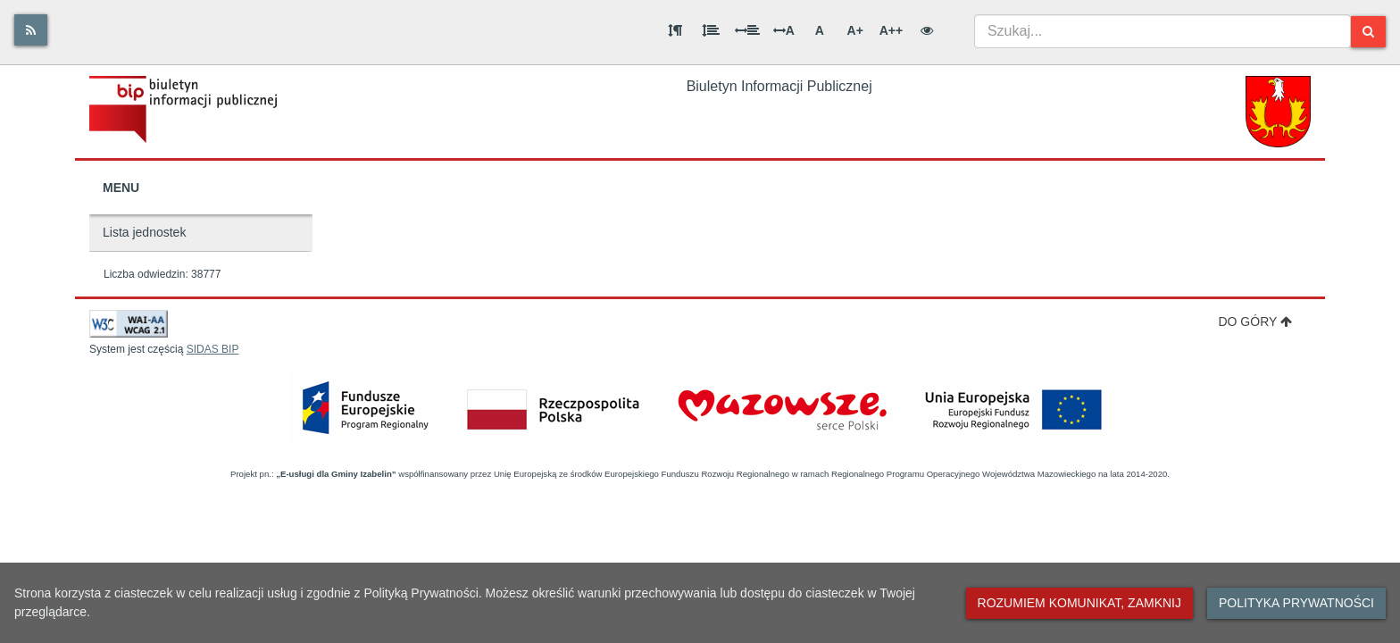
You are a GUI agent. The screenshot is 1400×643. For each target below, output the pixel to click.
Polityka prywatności (1296, 603)
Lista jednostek (144, 232)
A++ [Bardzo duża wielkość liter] (891, 30)
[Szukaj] (1368, 31)
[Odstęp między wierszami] (711, 30)
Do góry (1255, 321)
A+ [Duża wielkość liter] (855, 30)
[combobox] (1162, 31)
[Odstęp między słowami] (747, 30)
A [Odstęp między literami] (784, 30)
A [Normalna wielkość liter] (819, 30)
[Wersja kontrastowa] (927, 30)
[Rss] (30, 30)
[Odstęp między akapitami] (675, 30)
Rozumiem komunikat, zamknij (1079, 603)
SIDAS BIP (213, 349)
